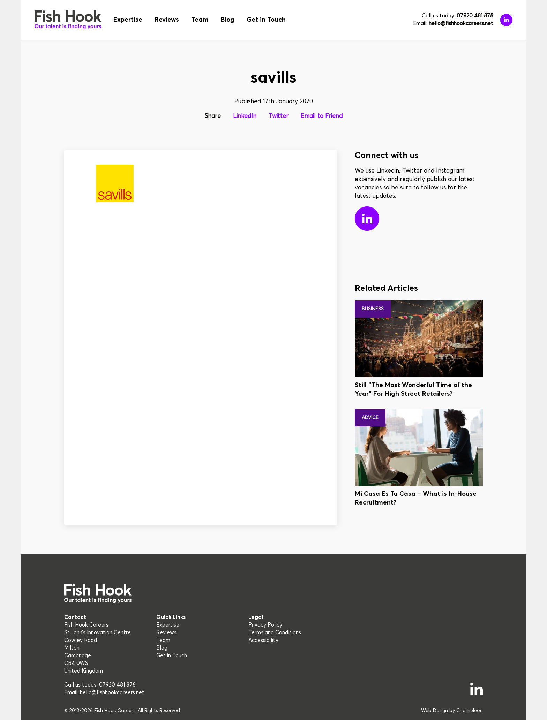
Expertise (127, 19)
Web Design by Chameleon (452, 710)
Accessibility (263, 640)
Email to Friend (322, 116)
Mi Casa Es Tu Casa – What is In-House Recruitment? (416, 498)
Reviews (167, 19)
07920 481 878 (475, 15)
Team (200, 19)
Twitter (279, 116)
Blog (227, 19)
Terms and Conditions (274, 632)
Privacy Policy (265, 625)
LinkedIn (244, 116)
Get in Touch (266, 19)
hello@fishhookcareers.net (461, 23)
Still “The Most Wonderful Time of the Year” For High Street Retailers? (413, 389)
